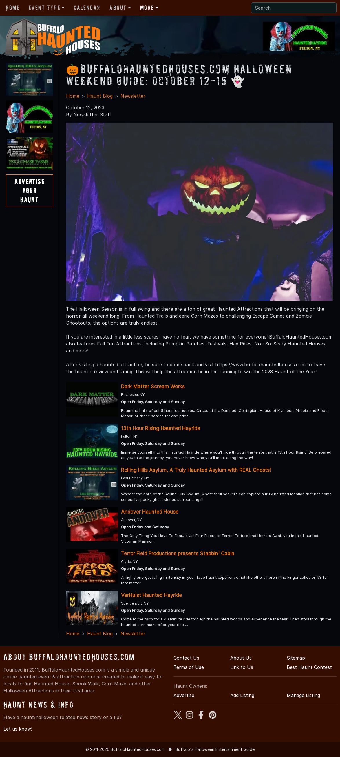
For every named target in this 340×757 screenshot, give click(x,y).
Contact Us (186, 658)
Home (12, 7)
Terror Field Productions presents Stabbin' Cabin (177, 553)
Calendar (87, 7)
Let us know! (17, 729)
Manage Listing (303, 695)
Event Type (44, 7)
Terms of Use (188, 667)
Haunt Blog (100, 96)
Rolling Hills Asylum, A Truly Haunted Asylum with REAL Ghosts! (196, 470)
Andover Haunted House (149, 512)
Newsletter (132, 96)
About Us (241, 658)
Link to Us (241, 667)
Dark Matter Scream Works (153, 387)
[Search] (294, 7)
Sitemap (296, 658)
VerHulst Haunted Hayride (151, 595)
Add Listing (242, 695)
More (147, 7)
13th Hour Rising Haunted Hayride (160, 428)
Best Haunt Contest (309, 667)
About (118, 7)
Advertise (183, 695)
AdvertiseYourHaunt (29, 190)
